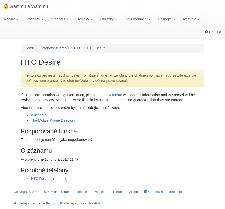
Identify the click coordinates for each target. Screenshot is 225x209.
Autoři (133, 192)
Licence (81, 192)
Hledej (118, 192)
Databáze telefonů (54, 48)
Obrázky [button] (108, 19)
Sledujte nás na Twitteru (33, 203)
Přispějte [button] (166, 19)
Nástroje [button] (191, 19)
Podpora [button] (34, 19)
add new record (110, 95)
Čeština (213, 32)
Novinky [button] (84, 19)
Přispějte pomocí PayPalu (80, 203)
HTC (78, 48)
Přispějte (100, 192)
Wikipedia (39, 115)
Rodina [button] (11, 19)
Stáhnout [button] (60, 19)
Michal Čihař (59, 192)
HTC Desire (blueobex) (49, 179)
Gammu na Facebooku (163, 192)
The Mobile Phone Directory (53, 120)
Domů (29, 48)
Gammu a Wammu (26, 6)
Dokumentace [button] (137, 19)
